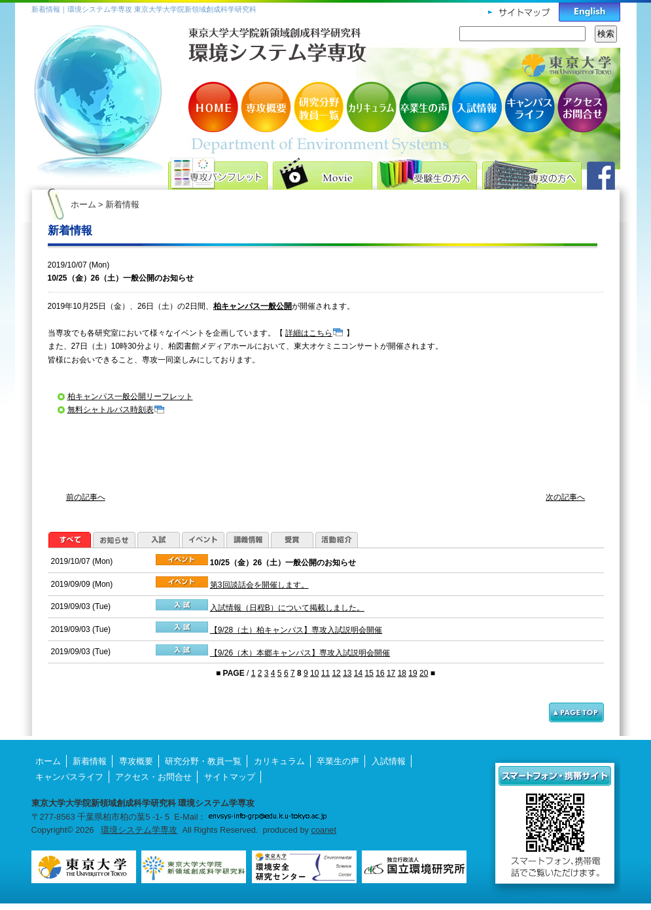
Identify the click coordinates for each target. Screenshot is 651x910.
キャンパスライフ (528, 107)
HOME (214, 107)
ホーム (83, 204)
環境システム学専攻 (139, 830)
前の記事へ (85, 497)
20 (423, 673)
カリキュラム (371, 107)
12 (336, 673)
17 (391, 673)
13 (347, 673)
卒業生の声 (424, 107)
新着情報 (90, 761)
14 (358, 673)
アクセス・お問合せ (581, 107)
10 (314, 673)
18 (402, 673)
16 (380, 673)
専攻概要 (267, 107)
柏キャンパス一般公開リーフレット (130, 396)
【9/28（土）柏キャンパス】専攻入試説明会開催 (296, 630)
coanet (323, 830)
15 (369, 673)
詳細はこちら (308, 333)
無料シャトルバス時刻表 (110, 409)
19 (412, 673)
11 (325, 673)
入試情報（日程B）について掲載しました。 (287, 607)
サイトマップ (229, 777)
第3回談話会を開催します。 (259, 584)
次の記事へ (565, 497)
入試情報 (476, 107)
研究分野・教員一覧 (319, 107)
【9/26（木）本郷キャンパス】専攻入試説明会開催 (300, 652)
